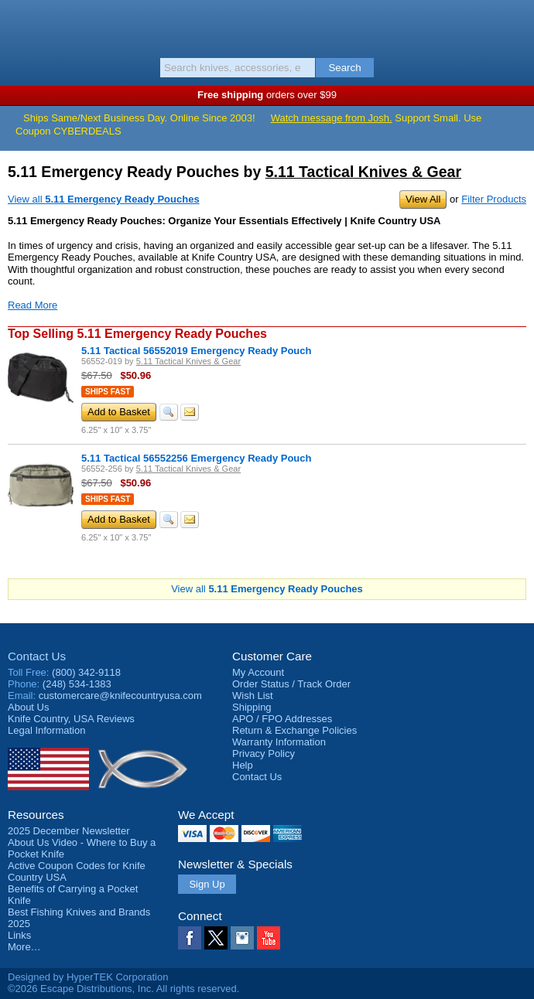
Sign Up (206, 884)
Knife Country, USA (267, 26)
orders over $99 (267, 95)
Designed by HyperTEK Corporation (88, 977)
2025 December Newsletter (69, 831)
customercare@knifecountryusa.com (120, 695)
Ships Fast (107, 391)
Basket (514, 25)
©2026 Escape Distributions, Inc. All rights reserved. (123, 988)
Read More (32, 305)
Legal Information (46, 730)
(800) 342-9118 (86, 672)
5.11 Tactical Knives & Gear (363, 171)
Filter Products (493, 199)
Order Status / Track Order (291, 684)
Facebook (189, 938)
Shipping (252, 707)
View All (423, 199)
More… (24, 947)
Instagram (242, 938)
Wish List (252, 695)
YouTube (268, 938)
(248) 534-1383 (77, 684)
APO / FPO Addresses (282, 719)
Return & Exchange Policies (294, 730)
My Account (258, 672)
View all (104, 199)
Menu (19, 25)
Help (242, 765)
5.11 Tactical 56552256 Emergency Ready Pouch (196, 458)
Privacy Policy (263, 753)
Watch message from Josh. (331, 118)
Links (19, 935)
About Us (28, 707)
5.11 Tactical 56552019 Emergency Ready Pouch (196, 350)
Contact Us (37, 656)
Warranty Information (279, 742)
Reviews (71, 719)
